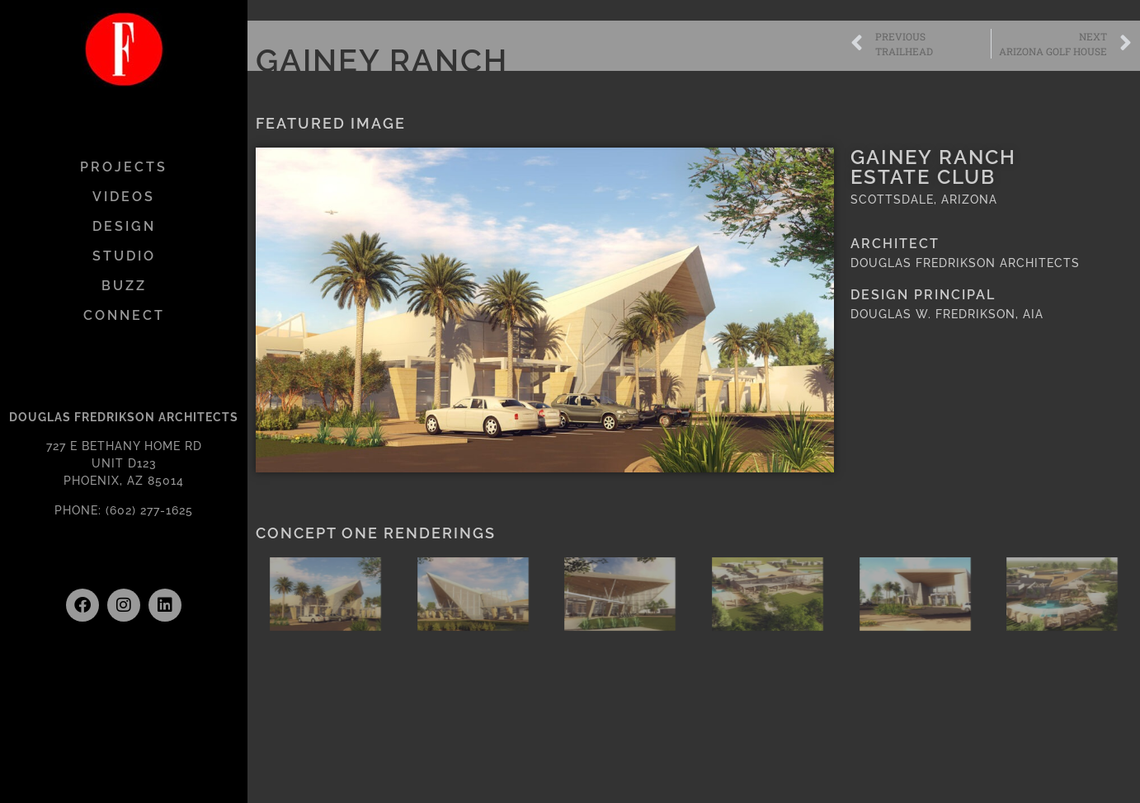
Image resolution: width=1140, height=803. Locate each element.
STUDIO (124, 256)
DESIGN (124, 226)
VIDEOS (123, 196)
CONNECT (124, 315)
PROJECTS (123, 167)
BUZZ (124, 285)
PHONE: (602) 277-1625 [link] (123, 510)
